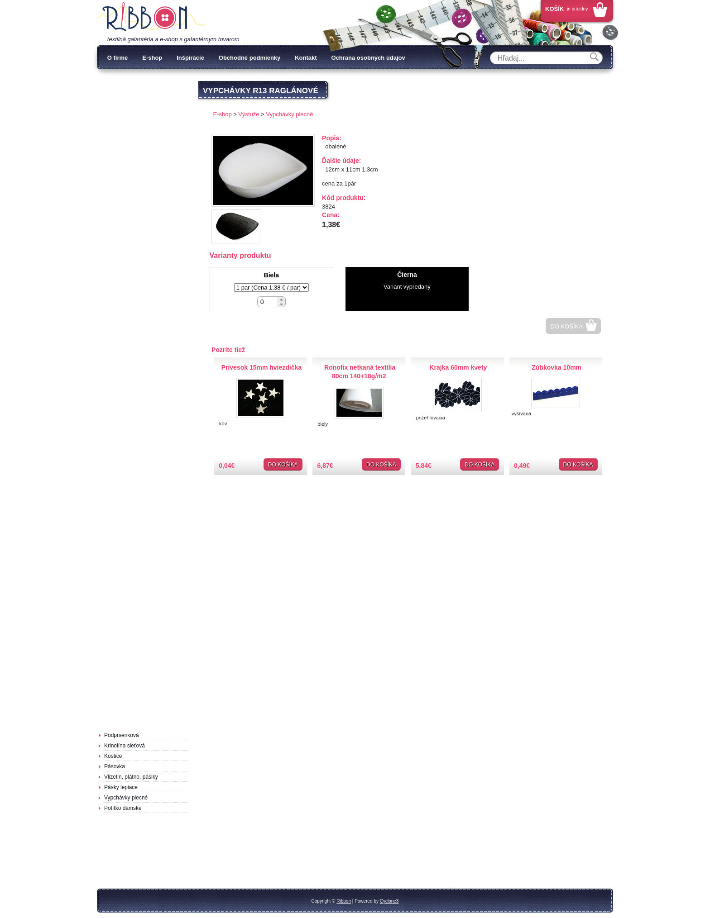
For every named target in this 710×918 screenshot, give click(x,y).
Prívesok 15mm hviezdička (261, 367)
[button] (281, 299)
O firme (117, 57)
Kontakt (306, 57)
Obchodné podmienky (250, 57)
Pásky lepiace (121, 787)
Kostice (113, 756)
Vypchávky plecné (126, 797)
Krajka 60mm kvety (458, 367)
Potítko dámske (123, 808)
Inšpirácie (190, 57)
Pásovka (114, 766)
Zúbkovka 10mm (556, 367)
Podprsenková (121, 735)
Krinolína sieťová (124, 745)
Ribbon (343, 901)
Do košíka (566, 326)
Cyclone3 (389, 901)
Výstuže (248, 114)
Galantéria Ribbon (151, 17)
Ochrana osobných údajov (368, 57)
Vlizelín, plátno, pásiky (131, 777)
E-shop (152, 57)
